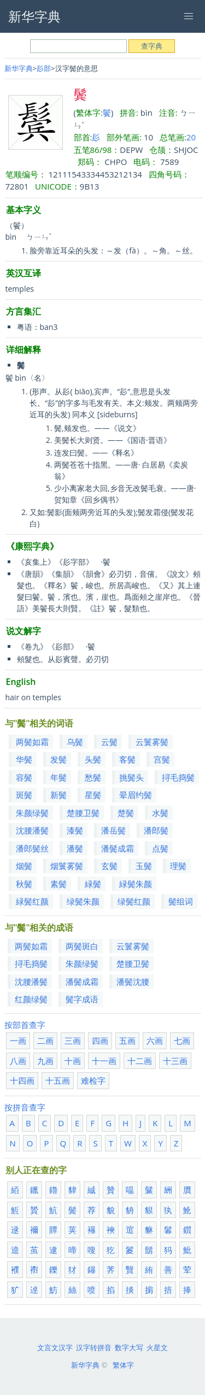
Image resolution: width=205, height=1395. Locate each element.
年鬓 (58, 777)
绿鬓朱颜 (83, 901)
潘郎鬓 (156, 830)
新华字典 (18, 68)
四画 (100, 1040)
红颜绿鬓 (31, 999)
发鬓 (58, 759)
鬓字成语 (82, 999)
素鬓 (58, 883)
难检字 (93, 1080)
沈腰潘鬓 (32, 830)
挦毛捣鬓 (178, 777)
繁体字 (123, 1365)
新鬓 (58, 794)
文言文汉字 (55, 1347)
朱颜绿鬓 (32, 812)
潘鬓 (75, 848)
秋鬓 (24, 883)
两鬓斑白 (82, 946)
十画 (73, 1060)
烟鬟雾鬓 (66, 865)
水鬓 (160, 812)
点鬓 (160, 848)
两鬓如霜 (32, 741)
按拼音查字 (24, 1107)
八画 (18, 1060)
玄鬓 (109, 865)
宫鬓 (162, 759)
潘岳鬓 (113, 830)
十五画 (57, 1080)
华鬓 (24, 759)
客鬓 (127, 759)
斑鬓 (24, 794)
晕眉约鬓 (135, 794)
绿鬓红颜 (134, 901)
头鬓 (93, 759)
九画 (45, 1060)
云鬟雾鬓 (152, 741)
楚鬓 (126, 812)
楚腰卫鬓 (83, 812)
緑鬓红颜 (32, 901)
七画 (182, 1040)
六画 (155, 1040)
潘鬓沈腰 (132, 981)
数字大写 (129, 1347)
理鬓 (178, 865)
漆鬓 (75, 830)
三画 (73, 1040)
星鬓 (93, 794)
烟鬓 (24, 865)
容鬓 (24, 777)
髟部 (44, 68)
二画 (45, 1040)
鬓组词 (180, 901)
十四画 (22, 1080)
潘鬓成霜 (117, 848)
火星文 (157, 1347)
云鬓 (109, 741)
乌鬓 (75, 741)
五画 (127, 1040)
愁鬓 (93, 777)
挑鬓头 (131, 777)
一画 (18, 1040)
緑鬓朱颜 (135, 883)
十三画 (175, 1060)
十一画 (104, 1060)
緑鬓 (93, 883)
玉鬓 (144, 865)
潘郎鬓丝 (32, 848)
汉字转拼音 (94, 1347)
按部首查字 (24, 1024)
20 (191, 137)
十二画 (139, 1060)
